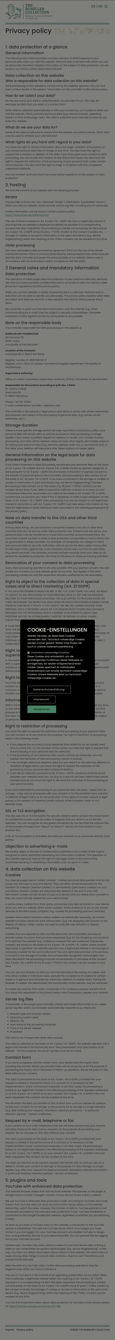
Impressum (41, 699)
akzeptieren (42, 709)
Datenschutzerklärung (49, 689)
